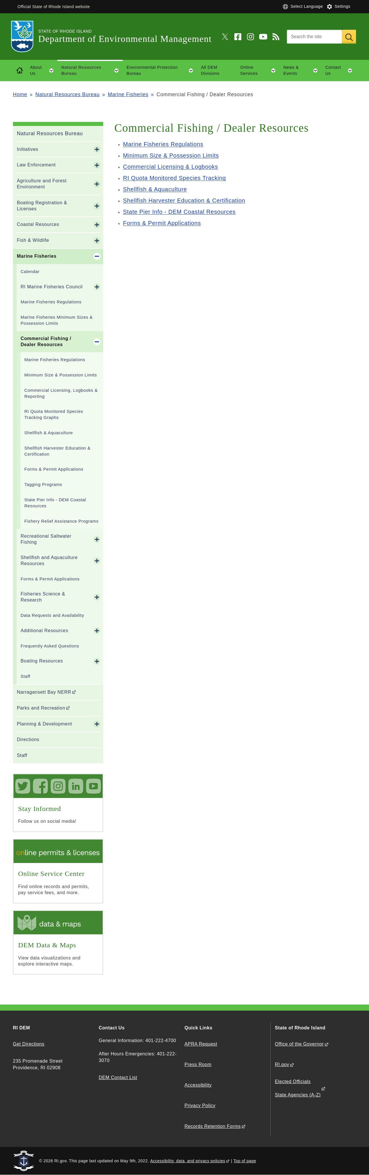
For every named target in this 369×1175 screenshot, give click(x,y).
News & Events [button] (302, 70)
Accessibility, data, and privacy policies (187, 1161)
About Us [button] (43, 70)
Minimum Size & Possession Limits (60, 375)
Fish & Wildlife (33, 240)
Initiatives (27, 149)
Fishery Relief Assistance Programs (61, 521)
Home (20, 94)
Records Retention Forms (212, 1126)
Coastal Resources (38, 224)
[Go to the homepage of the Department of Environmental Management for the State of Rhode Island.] (25, 36)
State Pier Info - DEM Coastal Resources (55, 503)
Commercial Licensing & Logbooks (170, 167)
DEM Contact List (118, 1077)
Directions (28, 739)
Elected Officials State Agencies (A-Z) (298, 1088)
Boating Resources (41, 660)
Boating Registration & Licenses (42, 205)
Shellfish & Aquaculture (48, 432)
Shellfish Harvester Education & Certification (57, 451)
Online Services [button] (259, 70)
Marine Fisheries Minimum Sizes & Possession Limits (56, 320)
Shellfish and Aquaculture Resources (49, 560)
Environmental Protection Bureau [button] (162, 70)
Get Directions (28, 1044)
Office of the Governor (299, 1044)
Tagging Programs (43, 484)
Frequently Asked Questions (49, 646)
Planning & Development (44, 723)
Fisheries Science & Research (42, 596)
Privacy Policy (199, 1105)
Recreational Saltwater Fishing (45, 539)
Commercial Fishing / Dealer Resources (45, 341)
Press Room (198, 1064)
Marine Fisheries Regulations (50, 302)
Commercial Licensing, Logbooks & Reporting (60, 393)
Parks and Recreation (41, 708)
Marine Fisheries (128, 94)
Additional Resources (44, 630)
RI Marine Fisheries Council (51, 286)
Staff (25, 676)
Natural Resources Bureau (67, 94)
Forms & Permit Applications (53, 469)
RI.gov (282, 1064)
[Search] (314, 37)
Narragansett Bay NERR (44, 692)
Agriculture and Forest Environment (42, 183)
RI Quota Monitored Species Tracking (174, 178)
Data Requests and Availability (52, 615)
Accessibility (198, 1085)
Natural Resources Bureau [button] (92, 70)
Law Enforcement (36, 164)
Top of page (245, 1161)
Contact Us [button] (340, 70)
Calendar (29, 271)
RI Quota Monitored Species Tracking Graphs (53, 414)
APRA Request (200, 1044)
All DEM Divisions (210, 70)
